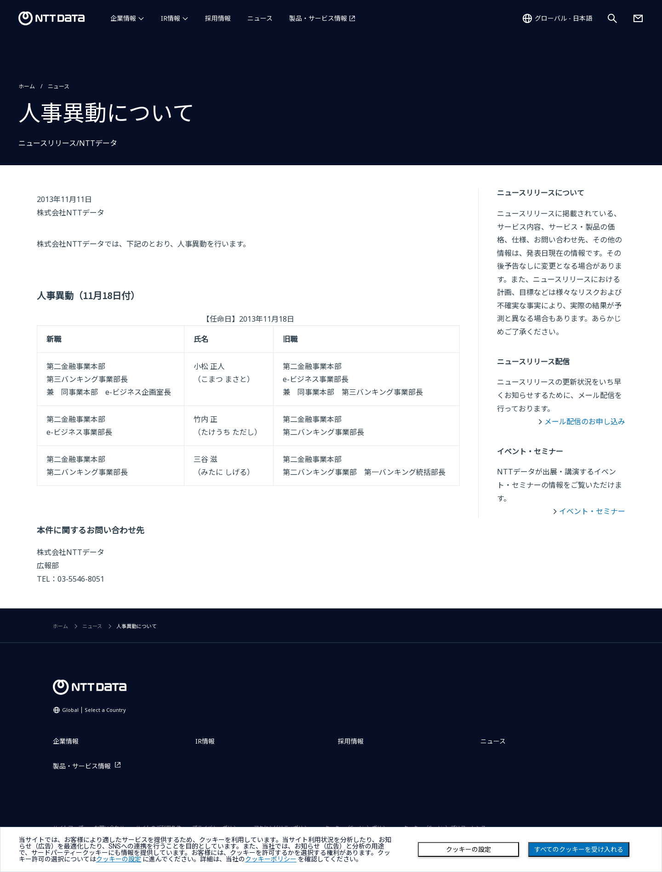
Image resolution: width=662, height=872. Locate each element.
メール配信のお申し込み (584, 421)
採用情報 (218, 18)
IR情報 (170, 18)
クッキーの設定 (468, 849)
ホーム (26, 86)
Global (94, 709)
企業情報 (123, 18)
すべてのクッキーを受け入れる (578, 849)
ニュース (260, 18)
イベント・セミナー (592, 511)
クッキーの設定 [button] (118, 859)
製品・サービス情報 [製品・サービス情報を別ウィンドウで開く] (318, 18)
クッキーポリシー (271, 859)
